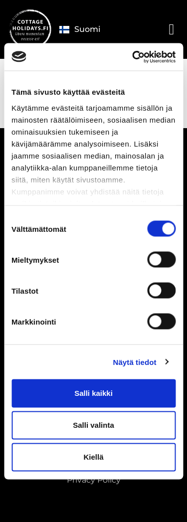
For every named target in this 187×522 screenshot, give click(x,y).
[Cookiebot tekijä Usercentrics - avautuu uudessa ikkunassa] (133, 56)
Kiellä (93, 457)
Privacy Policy (94, 480)
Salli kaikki (93, 393)
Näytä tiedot (135, 361)
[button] (171, 29)
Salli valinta (93, 425)
